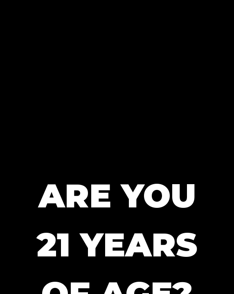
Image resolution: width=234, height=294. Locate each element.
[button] (117, 77)
